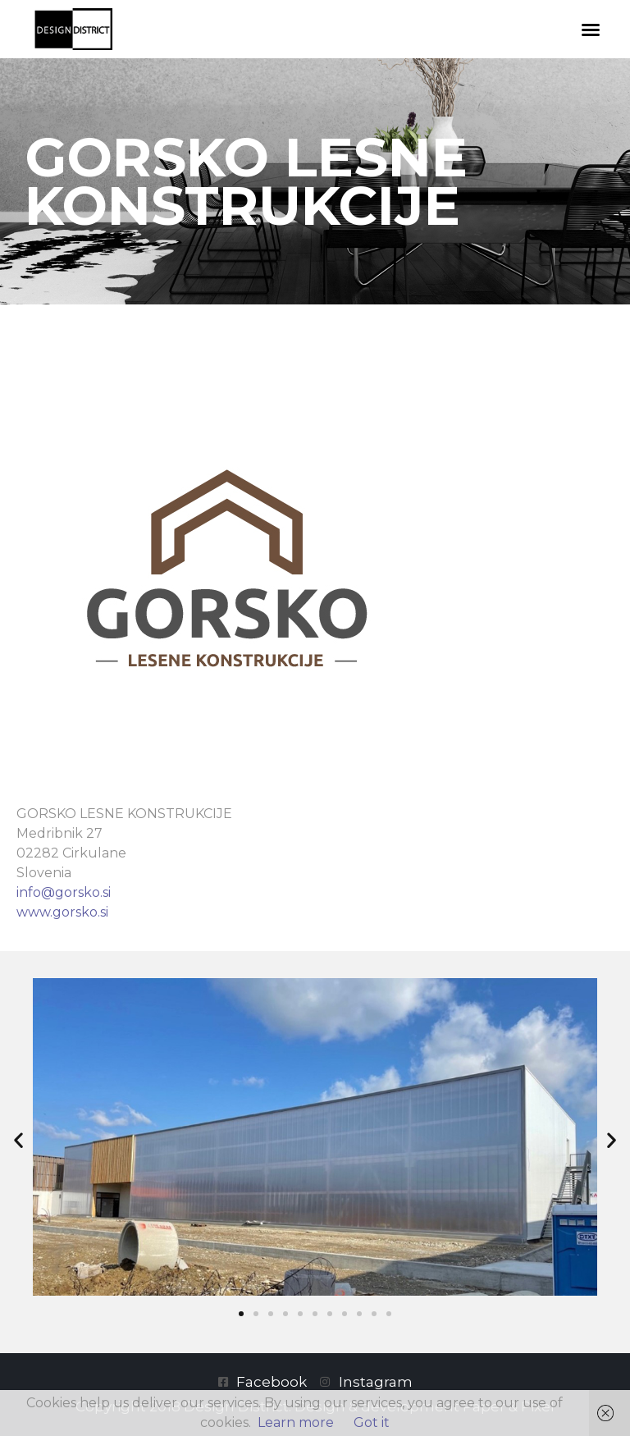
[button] (590, 29)
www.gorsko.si (62, 912)
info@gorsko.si (63, 892)
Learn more (296, 1422)
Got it (372, 1422)
